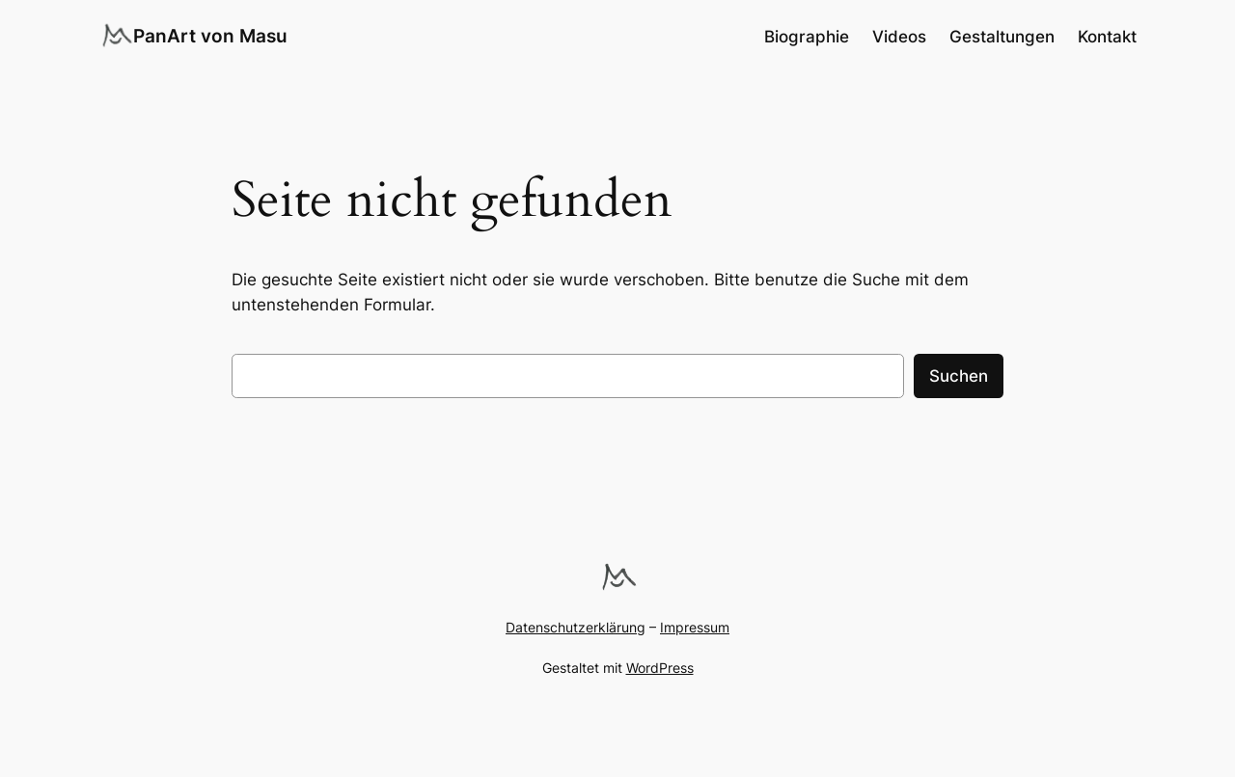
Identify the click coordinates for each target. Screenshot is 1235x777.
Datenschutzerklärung (575, 627)
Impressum (694, 627)
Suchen (958, 376)
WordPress (660, 667)
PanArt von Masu (210, 35)
